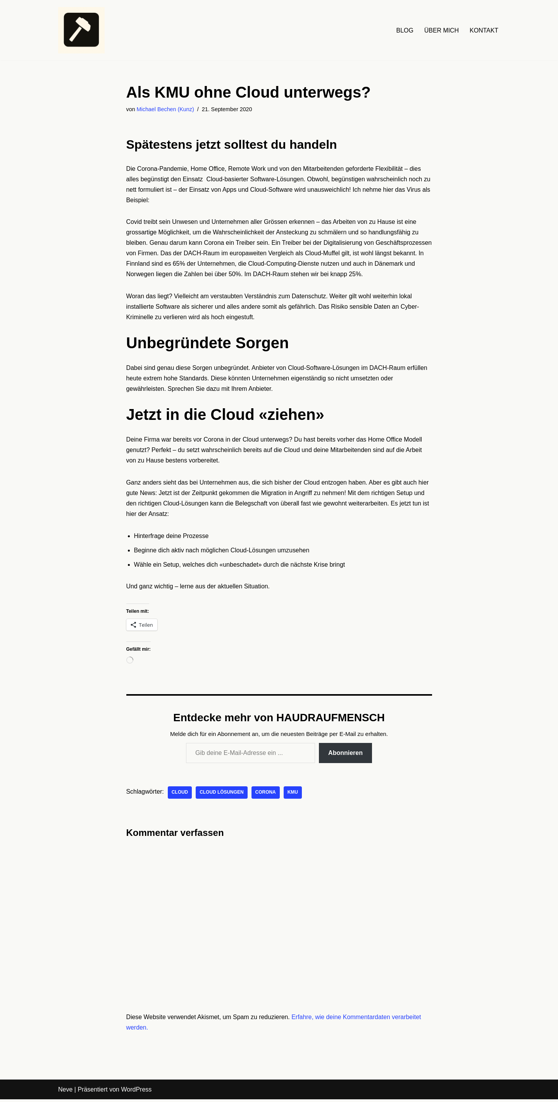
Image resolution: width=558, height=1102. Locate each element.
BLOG (404, 30)
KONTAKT (484, 30)
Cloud (180, 795)
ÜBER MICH (441, 30)
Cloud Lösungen (222, 795)
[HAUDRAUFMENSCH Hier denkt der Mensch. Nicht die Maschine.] (81, 30)
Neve (65, 1092)
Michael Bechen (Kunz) (166, 109)
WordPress (136, 1092)
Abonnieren (345, 755)
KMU (293, 795)
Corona (266, 795)
